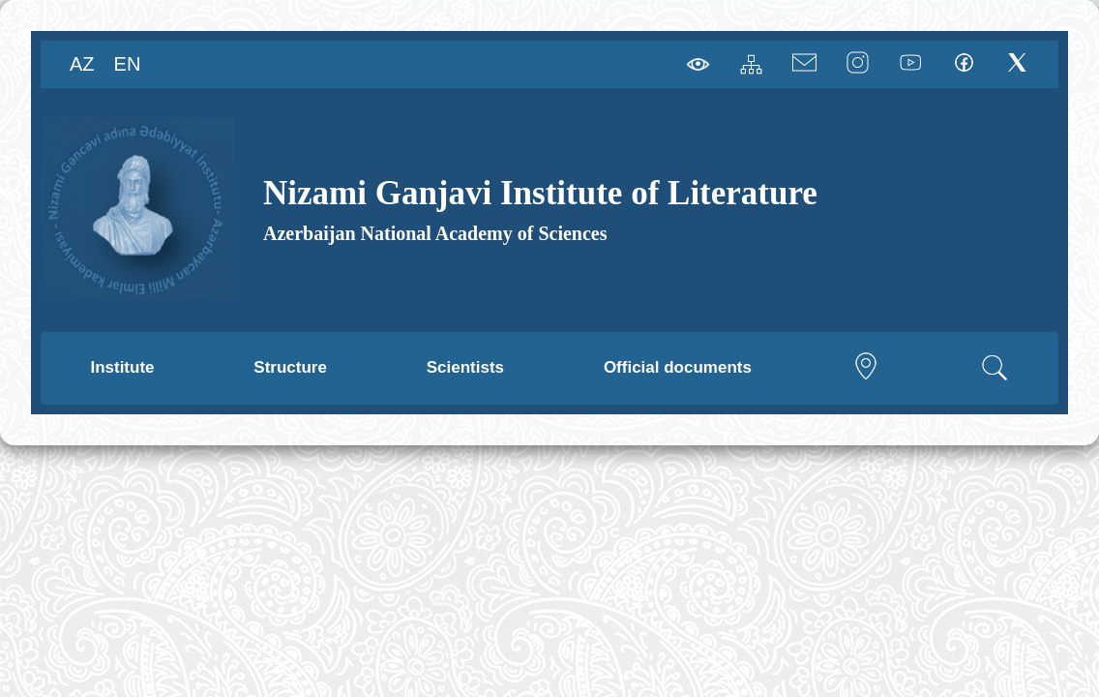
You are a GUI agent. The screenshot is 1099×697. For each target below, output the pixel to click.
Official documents (678, 367)
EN (127, 64)
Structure (290, 367)
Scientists (465, 367)
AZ (82, 64)
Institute (122, 367)
